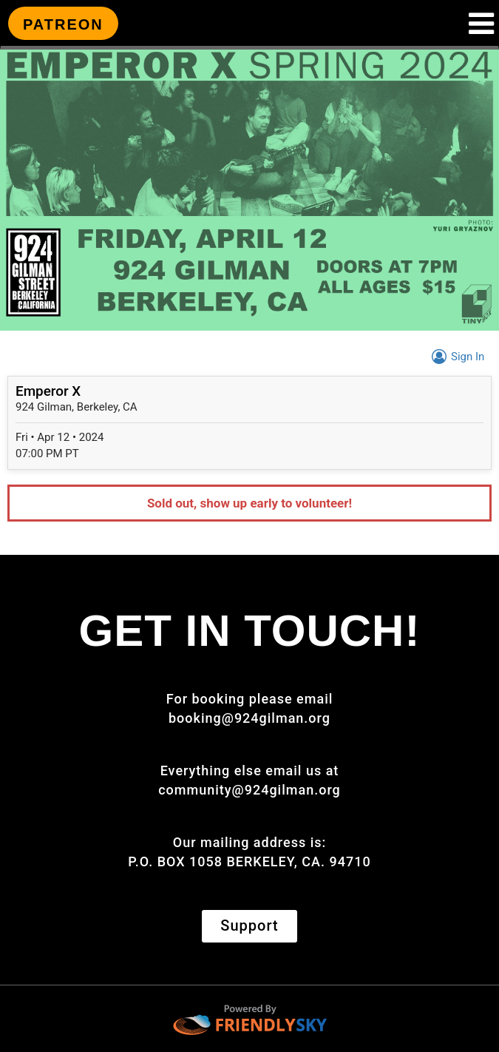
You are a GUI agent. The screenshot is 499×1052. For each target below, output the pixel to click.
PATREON (63, 24)
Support (249, 925)
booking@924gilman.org (249, 718)
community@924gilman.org (249, 790)
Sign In (455, 356)
